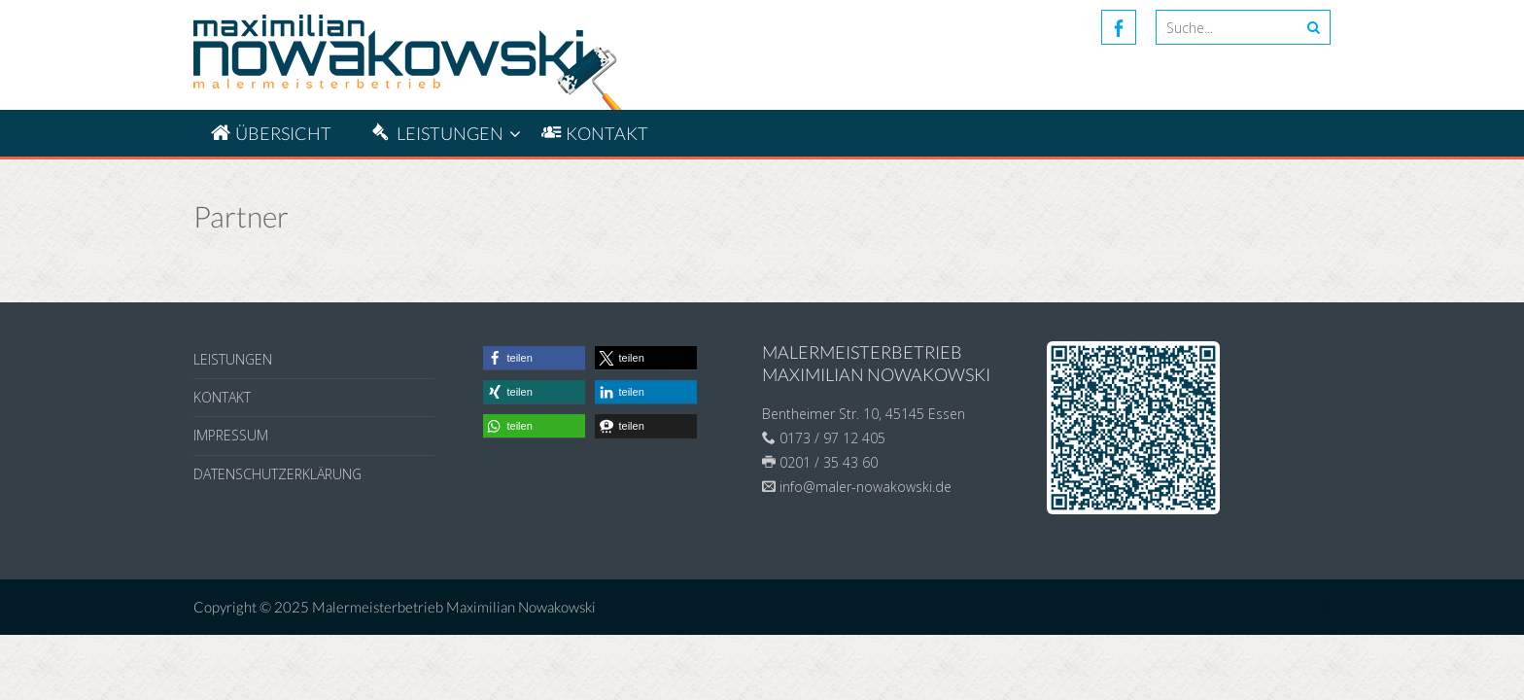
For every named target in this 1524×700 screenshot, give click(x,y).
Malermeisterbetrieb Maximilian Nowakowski (454, 606)
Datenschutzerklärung (277, 474)
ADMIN (1307, 606)
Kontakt (222, 397)
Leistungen (232, 359)
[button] (534, 358)
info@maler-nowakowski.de (865, 486)
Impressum (230, 435)
